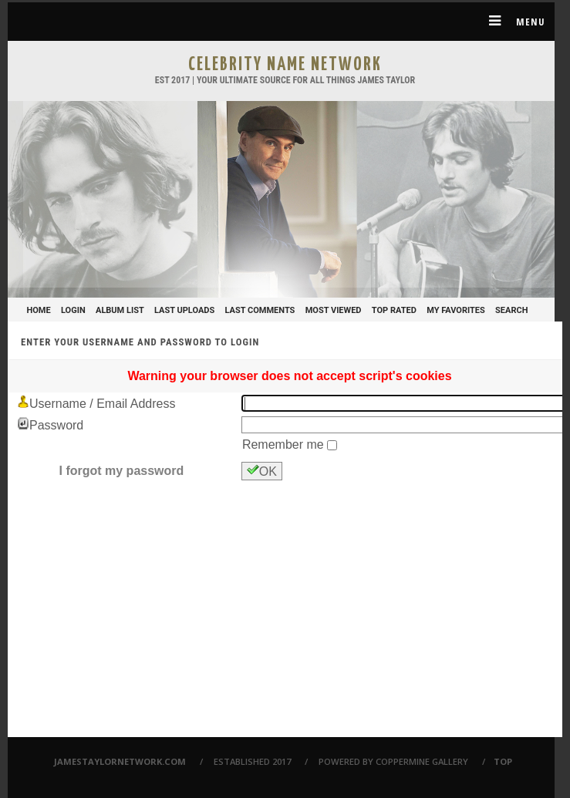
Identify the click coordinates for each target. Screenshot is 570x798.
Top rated (394, 310)
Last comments (260, 310)
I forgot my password (121, 470)
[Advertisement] (289, 620)
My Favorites (456, 310)
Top (503, 761)
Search (511, 310)
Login (73, 310)
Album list (120, 310)
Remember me (284, 444)
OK (262, 470)
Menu (511, 20)
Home (39, 310)
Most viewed (333, 310)
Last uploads (184, 310)
